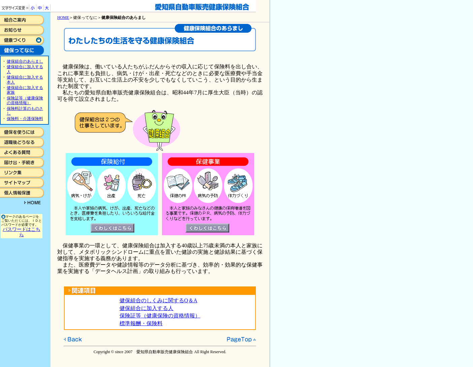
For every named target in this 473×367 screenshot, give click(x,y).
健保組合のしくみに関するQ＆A (158, 300)
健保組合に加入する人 (146, 308)
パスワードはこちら (21, 232)
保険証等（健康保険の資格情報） (25, 100)
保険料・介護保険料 (25, 118)
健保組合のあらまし (25, 61)
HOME (63, 17)
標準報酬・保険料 (141, 323)
